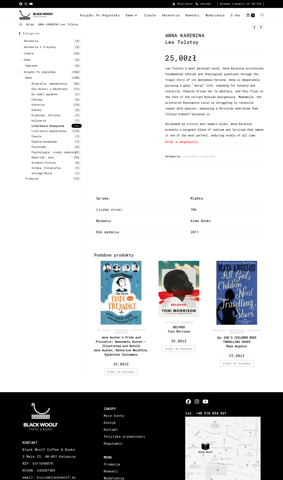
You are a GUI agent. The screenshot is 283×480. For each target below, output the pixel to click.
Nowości (111, 471)
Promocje (32, 178)
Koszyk (110, 422)
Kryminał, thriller (46, 115)
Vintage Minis (42, 173)
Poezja (36, 136)
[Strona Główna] (20, 24)
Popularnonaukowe (44, 141)
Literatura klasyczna (199, 156)
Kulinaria (39, 120)
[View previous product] (255, 27)
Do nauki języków (44, 94)
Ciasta (28, 53)
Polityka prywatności (124, 436)
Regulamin (113, 443)
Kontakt (203, 3)
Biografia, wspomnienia (228, 330)
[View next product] (261, 27)
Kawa (27, 59)
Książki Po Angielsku (40, 72)
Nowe (28, 77)
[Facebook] (188, 401)
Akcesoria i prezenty (40, 47)
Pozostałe (39, 147)
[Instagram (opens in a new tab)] (25, 4)
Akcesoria (31, 41)
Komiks (36, 110)
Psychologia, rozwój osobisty (54, 152)
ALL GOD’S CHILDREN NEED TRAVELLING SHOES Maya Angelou (236, 342)
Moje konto (183, 3)
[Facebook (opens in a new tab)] (21, 4)
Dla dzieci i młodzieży (112, 330)
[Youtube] (205, 401)
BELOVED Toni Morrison (178, 329)
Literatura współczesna (49, 131)
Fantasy (37, 99)
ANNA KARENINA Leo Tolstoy (58, 24)
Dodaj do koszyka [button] (121, 371)
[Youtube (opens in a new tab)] (31, 4)
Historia (38, 104)
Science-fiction (44, 162)
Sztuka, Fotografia (46, 168)
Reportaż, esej (43, 157)
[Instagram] (196, 401)
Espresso (31, 65)
